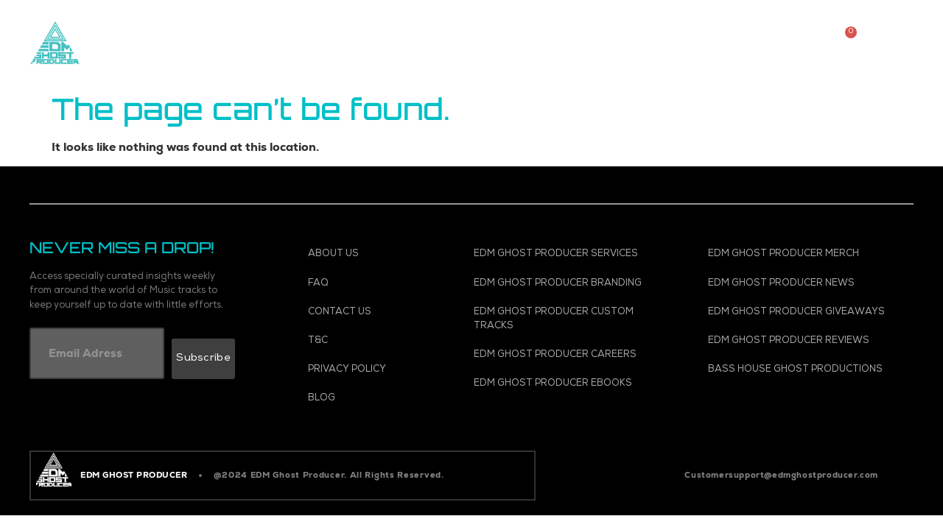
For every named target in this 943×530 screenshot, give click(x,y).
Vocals (462, 25)
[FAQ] (371, 283)
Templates (557, 25)
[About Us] (371, 254)
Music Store (229, 25)
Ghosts (475, 59)
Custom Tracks (352, 25)
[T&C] (371, 341)
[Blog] (371, 398)
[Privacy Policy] (371, 370)
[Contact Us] (371, 312)
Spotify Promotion (686, 25)
